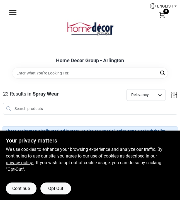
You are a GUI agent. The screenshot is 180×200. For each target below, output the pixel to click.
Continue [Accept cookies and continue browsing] (21, 188)
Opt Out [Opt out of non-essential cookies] (55, 188)
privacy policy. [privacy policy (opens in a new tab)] (20, 162)
